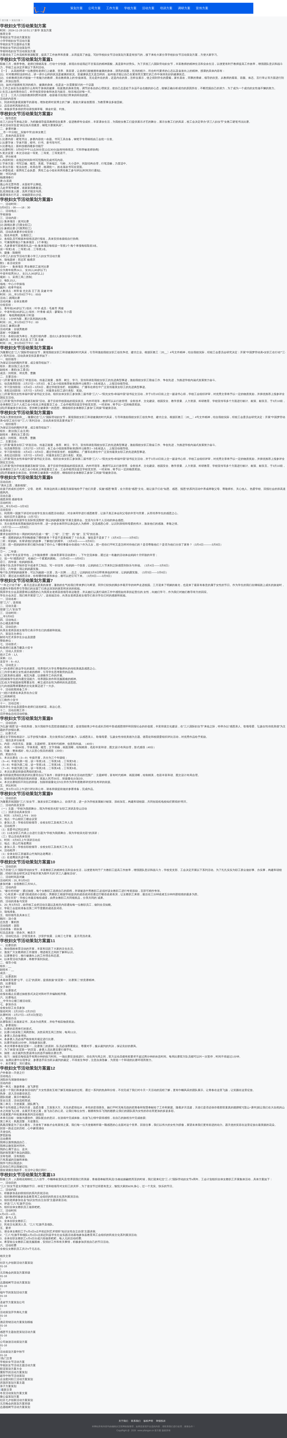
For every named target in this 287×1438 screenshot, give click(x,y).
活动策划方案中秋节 (12, 1351)
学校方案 (130, 8)
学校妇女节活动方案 (12, 1361)
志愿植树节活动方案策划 (15, 1282)
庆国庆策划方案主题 (12, 1382)
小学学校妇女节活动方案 (15, 40)
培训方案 (166, 8)
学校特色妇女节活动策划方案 (18, 51)
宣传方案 (202, 8)
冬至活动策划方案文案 (13, 1393)
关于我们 (123, 1421)
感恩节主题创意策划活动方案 (18, 1331)
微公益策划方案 (9, 1396)
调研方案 (184, 8)
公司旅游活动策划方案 (13, 1341)
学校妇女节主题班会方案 (15, 44)
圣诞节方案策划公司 (12, 1302)
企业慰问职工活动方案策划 (16, 1379)
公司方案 (94, 8)
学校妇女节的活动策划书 (15, 47)
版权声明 (148, 1421)
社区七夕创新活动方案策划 (16, 1262)
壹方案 (5, 20)
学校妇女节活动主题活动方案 (18, 1365)
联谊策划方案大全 (11, 1368)
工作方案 (112, 8)
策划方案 (76, 8)
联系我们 (136, 1421)
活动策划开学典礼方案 (13, 1312)
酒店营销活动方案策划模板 (16, 1322)
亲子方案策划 (8, 1386)
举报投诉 (160, 1421)
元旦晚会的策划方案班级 (15, 1272)
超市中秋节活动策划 (12, 1375)
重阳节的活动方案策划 (13, 1372)
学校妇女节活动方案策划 (15, 37)
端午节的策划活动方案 (13, 1292)
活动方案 (148, 8)
